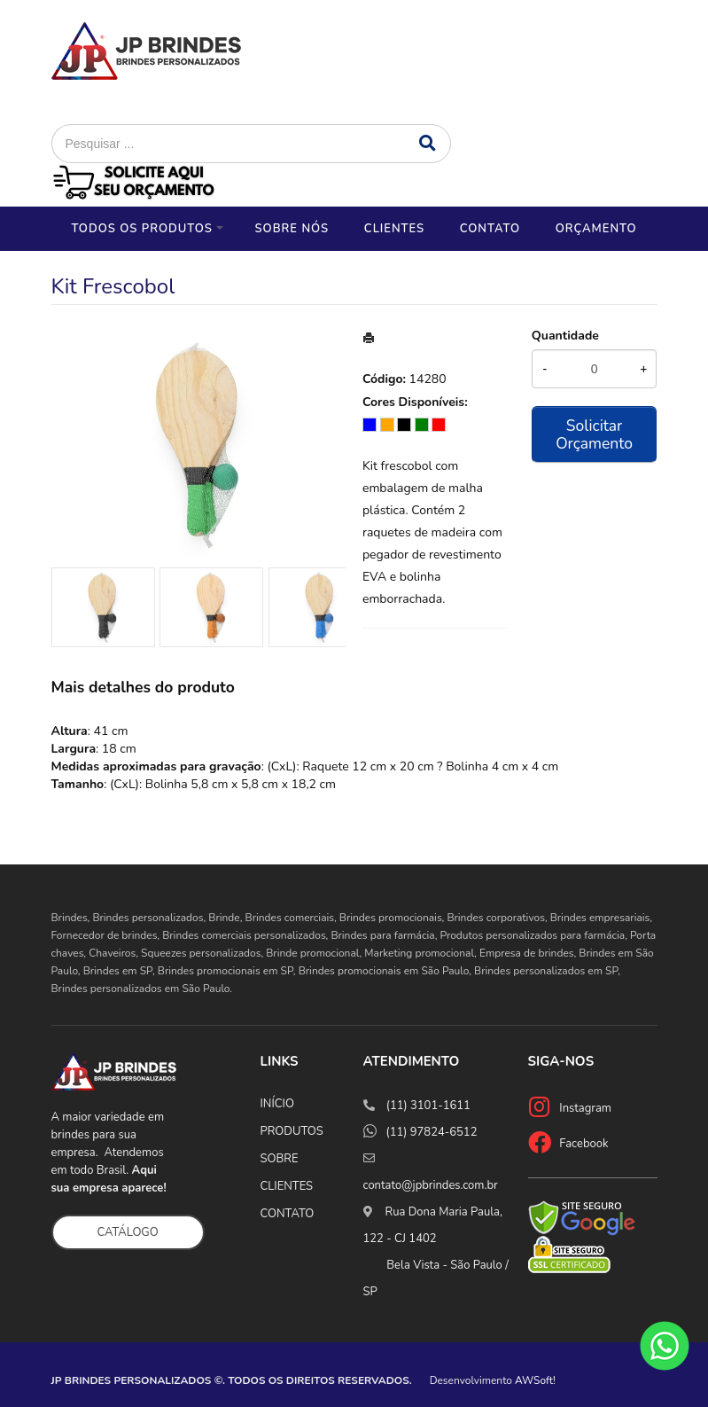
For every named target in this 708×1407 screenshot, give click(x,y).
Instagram (585, 1108)
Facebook (583, 1144)
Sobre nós (291, 229)
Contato (490, 229)
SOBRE (280, 1159)
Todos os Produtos (141, 229)
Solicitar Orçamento (594, 434)
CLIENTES (287, 1186)
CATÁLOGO (128, 1232)
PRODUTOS (292, 1131)
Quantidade (565, 335)
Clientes (394, 229)
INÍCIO (277, 1104)
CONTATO (288, 1214)
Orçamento (596, 229)
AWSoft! (535, 1380)
